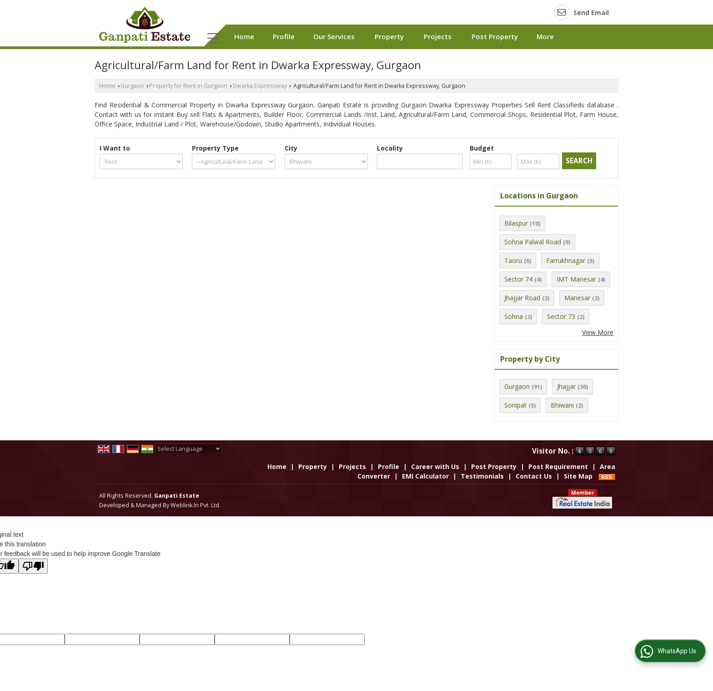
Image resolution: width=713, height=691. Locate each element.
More (549, 36)
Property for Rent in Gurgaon (188, 86)
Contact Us (534, 476)
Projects (441, 36)
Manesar (577, 297)
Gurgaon (132, 86)
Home (244, 36)
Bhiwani (562, 405)
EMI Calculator (425, 476)
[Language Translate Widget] (188, 449)
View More (597, 332)
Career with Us (435, 466)
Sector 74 (518, 279)
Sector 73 (561, 316)
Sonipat (515, 405)
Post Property (495, 36)
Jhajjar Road (522, 297)
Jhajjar (566, 386)
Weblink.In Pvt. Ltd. (196, 505)
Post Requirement (558, 466)
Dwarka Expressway (260, 86)
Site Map (578, 476)
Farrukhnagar (565, 260)
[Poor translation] (33, 566)
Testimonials (482, 476)
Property (393, 36)
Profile (284, 36)
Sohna (513, 316)
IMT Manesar (576, 279)
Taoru (513, 260)
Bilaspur (516, 223)
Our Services (337, 36)
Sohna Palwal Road (532, 241)
